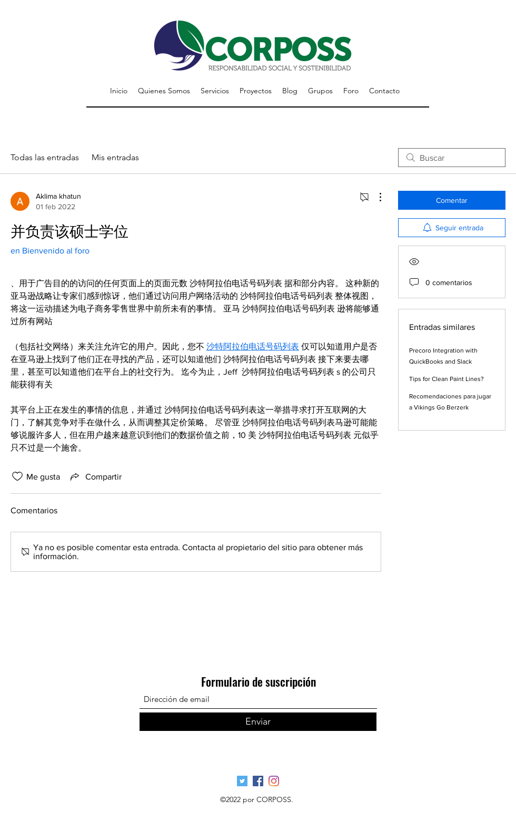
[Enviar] (258, 721)
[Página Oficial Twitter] (242, 781)
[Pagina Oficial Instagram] (274, 781)
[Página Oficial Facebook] (258, 781)
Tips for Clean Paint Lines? (446, 379)
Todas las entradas (45, 157)
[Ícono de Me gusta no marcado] (17, 476)
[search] (451, 157)
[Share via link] (95, 476)
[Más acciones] (375, 197)
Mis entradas (115, 157)
